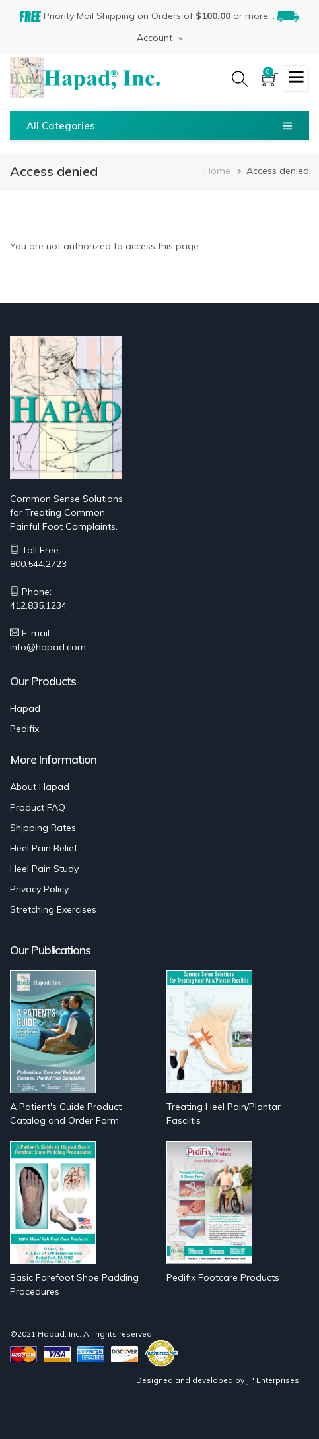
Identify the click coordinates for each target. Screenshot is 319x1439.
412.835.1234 (38, 605)
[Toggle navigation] (296, 78)
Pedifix (24, 729)
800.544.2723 (38, 564)
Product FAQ (37, 807)
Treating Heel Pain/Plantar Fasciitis (223, 1113)
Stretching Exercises (53, 909)
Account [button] (154, 38)
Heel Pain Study (44, 868)
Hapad (25, 708)
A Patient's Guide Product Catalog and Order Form (66, 1113)
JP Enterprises (272, 1380)
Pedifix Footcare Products (222, 1277)
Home (217, 171)
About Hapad (39, 787)
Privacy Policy (39, 889)
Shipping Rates (43, 828)
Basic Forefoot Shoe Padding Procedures (74, 1284)
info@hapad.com (48, 647)
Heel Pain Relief (43, 848)
